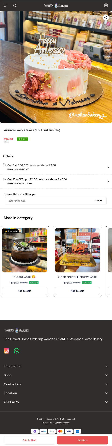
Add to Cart (29, 440)
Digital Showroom (62, 422)
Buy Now (82, 440)
